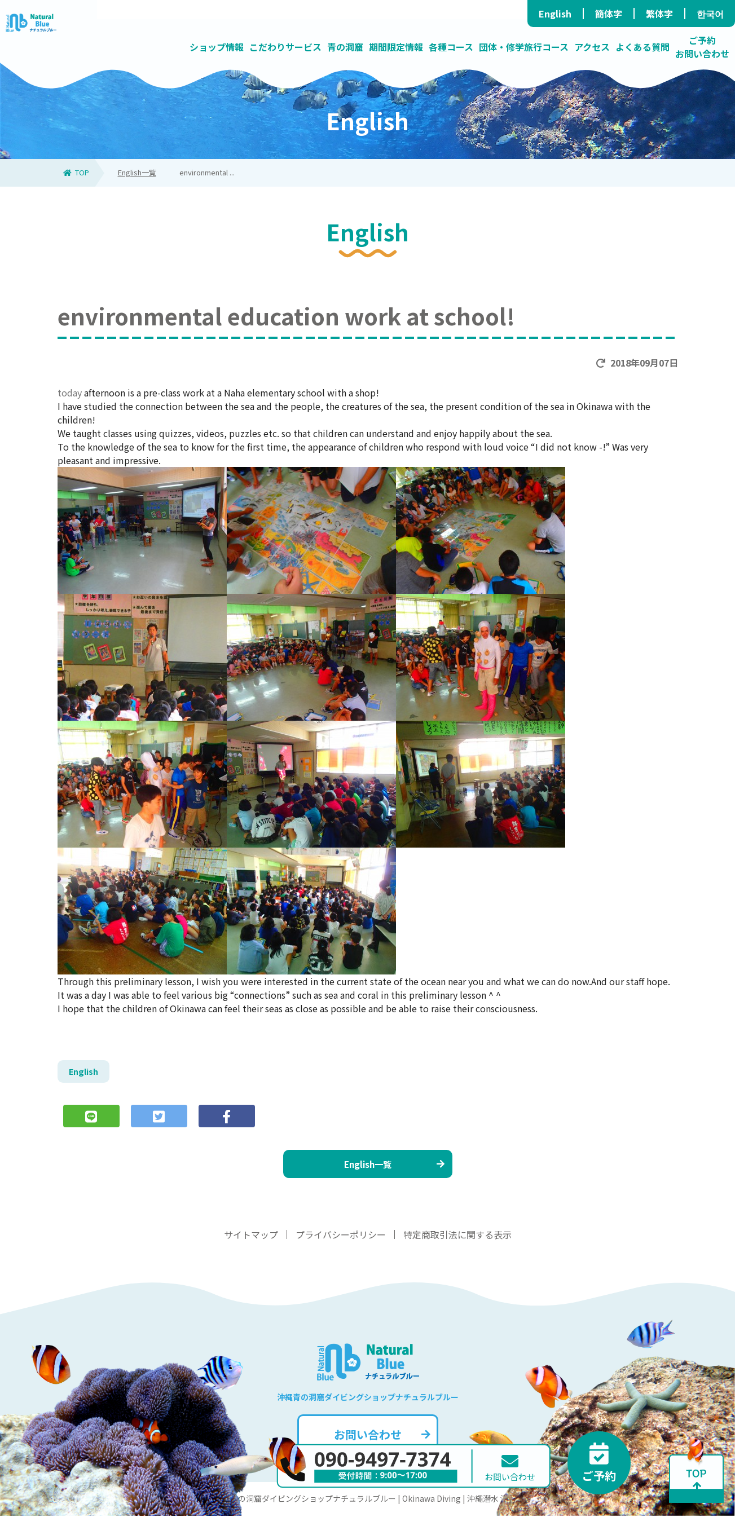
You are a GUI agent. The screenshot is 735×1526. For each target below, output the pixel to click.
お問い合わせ (381, 1444)
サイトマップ (251, 1244)
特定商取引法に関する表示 (457, 1244)
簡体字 (608, 13)
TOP (76, 172)
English (555, 13)
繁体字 (659, 13)
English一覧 (137, 172)
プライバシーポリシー (341, 1244)
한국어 (710, 13)
